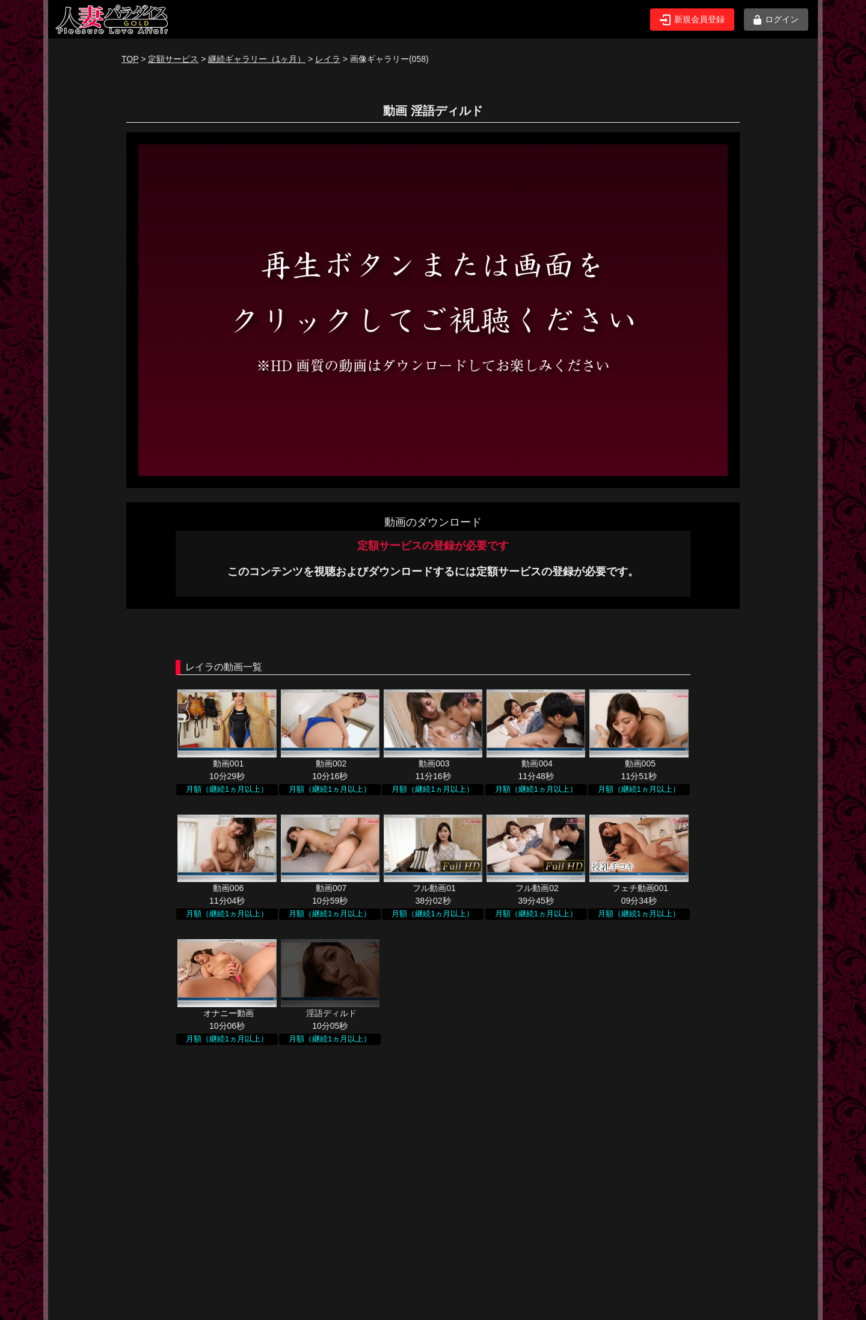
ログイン (776, 19)
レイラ (327, 59)
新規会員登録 (692, 19)
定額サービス (173, 59)
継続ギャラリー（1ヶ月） (257, 59)
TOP (129, 59)
